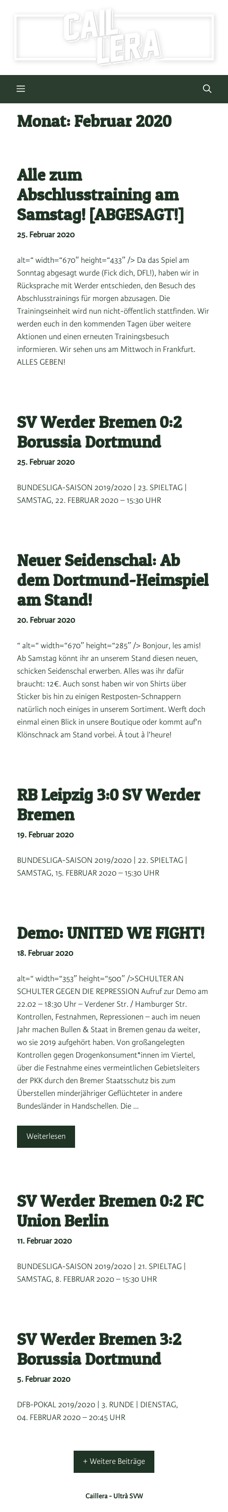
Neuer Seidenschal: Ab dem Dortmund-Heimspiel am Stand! (113, 580)
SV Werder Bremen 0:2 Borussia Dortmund (99, 432)
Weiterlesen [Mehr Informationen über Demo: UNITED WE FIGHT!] (46, 1136)
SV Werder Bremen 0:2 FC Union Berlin (110, 1211)
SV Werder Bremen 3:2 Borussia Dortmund (99, 1349)
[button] (207, 89)
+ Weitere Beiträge (114, 1461)
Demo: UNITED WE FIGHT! (110, 933)
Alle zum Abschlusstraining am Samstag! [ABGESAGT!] (100, 195)
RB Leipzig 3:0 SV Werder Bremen (108, 805)
